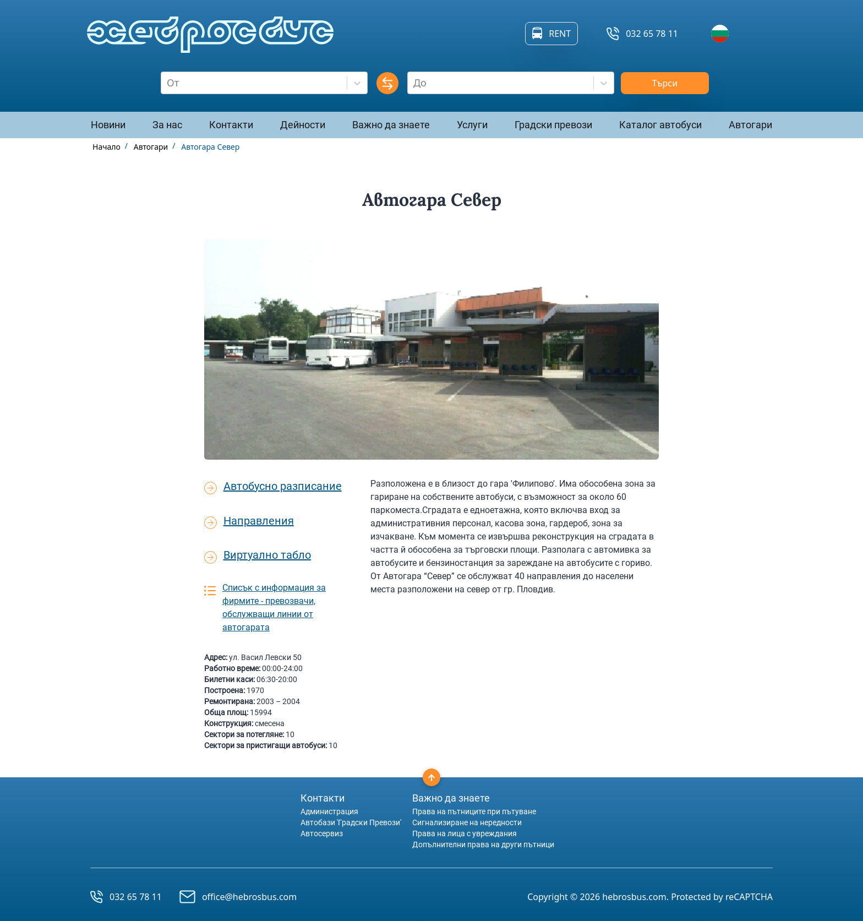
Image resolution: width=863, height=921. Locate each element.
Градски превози (553, 124)
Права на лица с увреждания (464, 833)
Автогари (750, 124)
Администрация (329, 811)
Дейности (302, 124)
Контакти (231, 124)
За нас (167, 124)
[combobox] (168, 82)
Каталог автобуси (660, 124)
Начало (106, 146)
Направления (258, 520)
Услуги (472, 124)
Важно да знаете (391, 124)
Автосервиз (322, 833)
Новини (108, 124)
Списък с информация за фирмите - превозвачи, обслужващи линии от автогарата (274, 607)
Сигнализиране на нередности (467, 822)
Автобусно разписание (282, 486)
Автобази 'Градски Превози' (351, 822)
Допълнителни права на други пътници (483, 844)
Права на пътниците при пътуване (474, 811)
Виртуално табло (267, 555)
